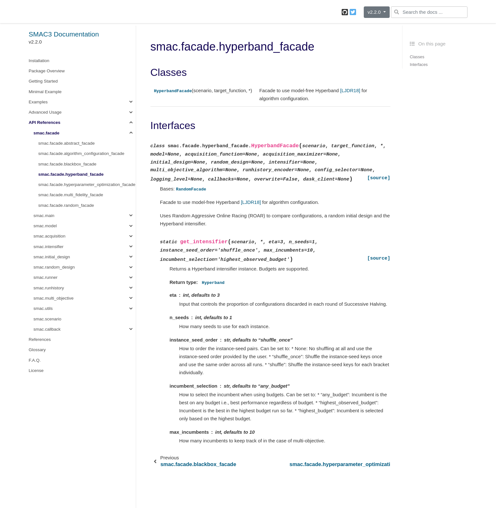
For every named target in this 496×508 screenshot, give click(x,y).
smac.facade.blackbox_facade (67, 164)
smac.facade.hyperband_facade (71, 174)
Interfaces (419, 64)
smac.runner (46, 277)
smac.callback (47, 329)
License (36, 370)
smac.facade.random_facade (66, 205)
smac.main (44, 215)
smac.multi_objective (54, 298)
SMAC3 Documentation (64, 34)
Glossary (37, 349)
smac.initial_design (52, 256)
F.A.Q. (35, 360)
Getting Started (43, 81)
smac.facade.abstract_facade (66, 143)
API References (45, 122)
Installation (39, 60)
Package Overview (47, 71)
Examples (38, 102)
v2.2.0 (375, 12)
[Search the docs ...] (429, 12)
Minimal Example (45, 91)
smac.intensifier (49, 246)
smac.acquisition (50, 236)
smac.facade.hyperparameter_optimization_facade (86, 184)
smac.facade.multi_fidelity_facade (70, 194)
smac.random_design (54, 267)
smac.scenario (47, 319)
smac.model (45, 225)
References (40, 339)
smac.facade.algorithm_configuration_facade (81, 153)
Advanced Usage (45, 112)
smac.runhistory (49, 288)
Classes (417, 56)
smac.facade (47, 133)
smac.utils (43, 308)
